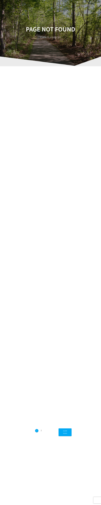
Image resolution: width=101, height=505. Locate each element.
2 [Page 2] (42, 430)
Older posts (65, 432)
